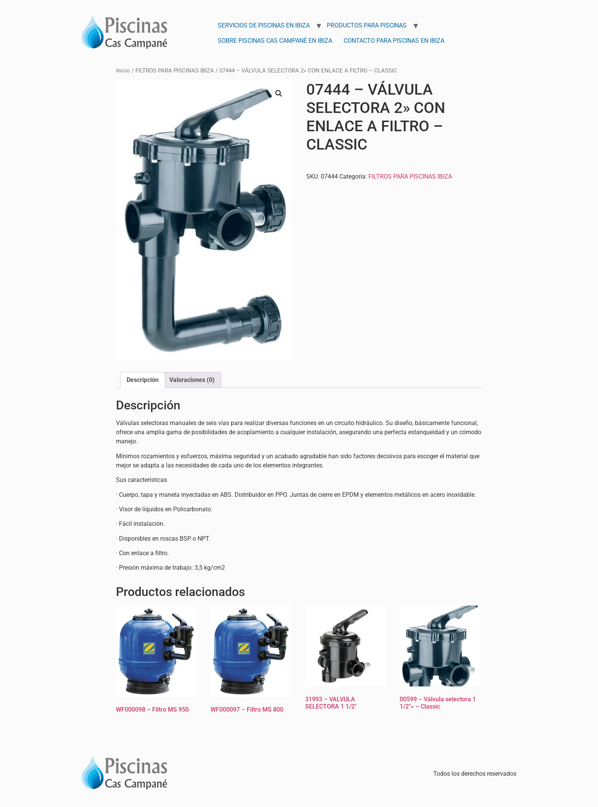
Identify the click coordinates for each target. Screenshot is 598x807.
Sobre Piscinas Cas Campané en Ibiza (275, 40)
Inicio (123, 70)
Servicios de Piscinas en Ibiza (264, 25)
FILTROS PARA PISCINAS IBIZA (174, 70)
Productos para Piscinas (367, 25)
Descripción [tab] (143, 379)
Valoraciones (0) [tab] (192, 379)
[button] (279, 93)
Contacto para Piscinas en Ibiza (394, 40)
